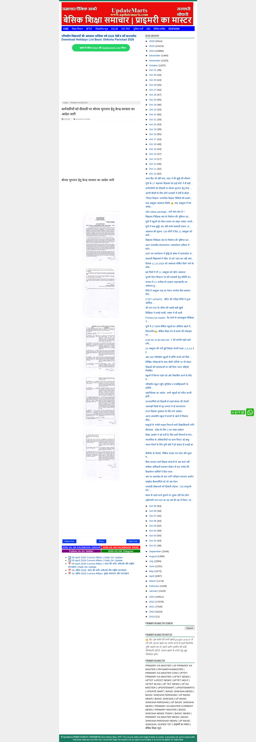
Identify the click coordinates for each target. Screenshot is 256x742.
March (153, 581)
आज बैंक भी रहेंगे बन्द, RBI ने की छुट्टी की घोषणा (167, 178)
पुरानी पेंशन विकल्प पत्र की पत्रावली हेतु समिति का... (169, 277)
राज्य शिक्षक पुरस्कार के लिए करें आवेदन (163, 411)
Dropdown (173, 28)
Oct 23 (153, 109)
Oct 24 (153, 104)
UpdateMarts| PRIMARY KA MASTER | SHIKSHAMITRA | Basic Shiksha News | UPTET (92, 737)
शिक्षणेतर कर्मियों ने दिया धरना (159, 471)
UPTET (89, 28)
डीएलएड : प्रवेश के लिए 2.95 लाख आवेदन (164, 429)
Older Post (133, 541)
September (155, 551)
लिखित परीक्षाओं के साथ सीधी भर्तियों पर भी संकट (168, 362)
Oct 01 (153, 545)
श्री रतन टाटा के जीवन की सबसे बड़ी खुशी (164, 307)
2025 (152, 46)
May (152, 571)
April (152, 576)
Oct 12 (153, 163)
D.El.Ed (114, 28)
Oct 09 (153, 506)
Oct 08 (153, 510)
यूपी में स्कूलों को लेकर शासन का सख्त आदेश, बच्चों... (169, 221)
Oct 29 (153, 80)
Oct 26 (153, 94)
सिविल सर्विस (159, 28)
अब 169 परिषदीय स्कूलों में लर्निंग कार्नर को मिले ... (168, 357)
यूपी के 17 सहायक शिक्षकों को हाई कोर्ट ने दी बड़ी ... (169, 183)
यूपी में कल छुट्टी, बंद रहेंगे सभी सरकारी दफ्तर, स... (168, 226)
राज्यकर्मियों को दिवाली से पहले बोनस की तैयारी (167, 401)
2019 (152, 616)
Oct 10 (153, 173)
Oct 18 (153, 134)
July (151, 561)
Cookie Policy (178, 739)
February (154, 586)
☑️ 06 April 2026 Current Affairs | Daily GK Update (95, 557)
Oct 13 (153, 159)
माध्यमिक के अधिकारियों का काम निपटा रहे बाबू (167, 439)
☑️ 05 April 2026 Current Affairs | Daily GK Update (95, 560)
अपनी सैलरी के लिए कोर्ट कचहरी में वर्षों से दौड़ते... (168, 193)
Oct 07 (153, 515)
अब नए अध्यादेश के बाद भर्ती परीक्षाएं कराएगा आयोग (169, 476)
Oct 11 (153, 168)
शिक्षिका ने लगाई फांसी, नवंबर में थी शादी (163, 312)
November (155, 60)
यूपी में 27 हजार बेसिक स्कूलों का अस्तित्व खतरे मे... (168, 326)
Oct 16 (153, 144)
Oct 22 (153, 114)
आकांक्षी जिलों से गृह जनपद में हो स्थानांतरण (165, 406)
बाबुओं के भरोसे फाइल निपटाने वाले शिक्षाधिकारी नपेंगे (169, 424)
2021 (152, 606)
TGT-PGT (125, 28)
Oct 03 (153, 535)
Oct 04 (153, 530)
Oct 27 (153, 89)
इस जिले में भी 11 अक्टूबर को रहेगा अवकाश (165, 272)
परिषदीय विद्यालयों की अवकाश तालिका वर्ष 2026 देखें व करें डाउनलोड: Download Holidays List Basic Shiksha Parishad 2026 (99, 37)
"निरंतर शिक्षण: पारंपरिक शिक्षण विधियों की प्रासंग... (168, 198)
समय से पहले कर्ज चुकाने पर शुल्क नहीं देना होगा (167, 495)
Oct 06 (153, 520)
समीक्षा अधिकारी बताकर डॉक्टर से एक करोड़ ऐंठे (167, 466)
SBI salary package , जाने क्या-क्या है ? (165, 211)
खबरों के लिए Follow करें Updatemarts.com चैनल (102, 48)
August (153, 556)
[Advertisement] (101, 76)
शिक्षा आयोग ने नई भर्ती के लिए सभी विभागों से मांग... (169, 434)
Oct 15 (153, 149)
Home (66, 28)
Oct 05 (153, 525)
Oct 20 (153, 124)
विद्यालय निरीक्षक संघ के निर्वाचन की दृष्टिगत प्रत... (168, 216)
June (152, 566)
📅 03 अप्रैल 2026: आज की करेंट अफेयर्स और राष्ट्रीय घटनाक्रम (97, 570)
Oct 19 (153, 129)
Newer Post (69, 541)
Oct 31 (153, 70)
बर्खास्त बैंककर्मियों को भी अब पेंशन (161, 481)
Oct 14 (153, 154)
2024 (152, 50)
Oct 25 (153, 99)
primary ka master (81, 119)
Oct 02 (153, 540)
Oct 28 (153, 84)
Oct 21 (153, 119)
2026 (152, 41)
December (155, 55)
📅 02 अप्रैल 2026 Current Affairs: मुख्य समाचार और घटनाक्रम (98, 573)
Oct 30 (153, 74)
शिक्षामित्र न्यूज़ (102, 28)
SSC (148, 28)
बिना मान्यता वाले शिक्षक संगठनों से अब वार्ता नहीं (167, 461)
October (154, 65)
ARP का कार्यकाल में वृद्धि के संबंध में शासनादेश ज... (169, 253)
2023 (152, 596)
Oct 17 (153, 139)
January (154, 590)
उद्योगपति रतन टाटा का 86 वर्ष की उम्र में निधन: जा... (169, 500)
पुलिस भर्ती (138, 28)
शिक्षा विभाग (77, 28)
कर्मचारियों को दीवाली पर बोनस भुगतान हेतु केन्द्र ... (168, 188)
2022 (152, 601)
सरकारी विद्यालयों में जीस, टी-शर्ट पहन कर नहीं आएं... (169, 258)
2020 (152, 611)
